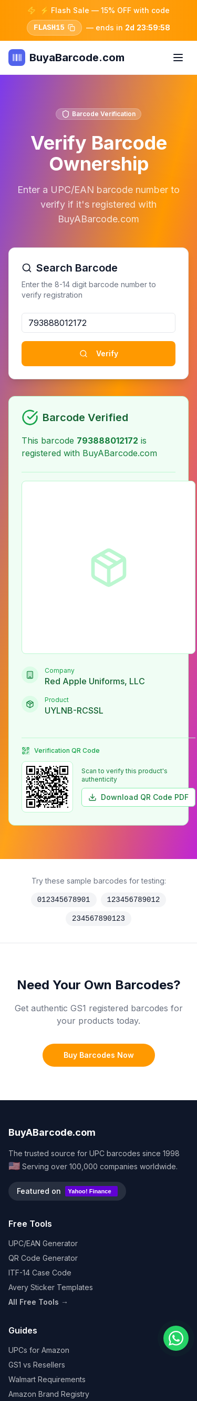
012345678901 (63, 900)
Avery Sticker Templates (50, 1287)
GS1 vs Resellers (36, 1364)
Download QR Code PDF (138, 797)
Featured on (67, 1191)
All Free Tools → (38, 1301)
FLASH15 (54, 28)
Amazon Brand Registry (48, 1393)
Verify (98, 353)
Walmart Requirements (47, 1379)
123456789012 (133, 900)
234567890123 (98, 918)
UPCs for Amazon (38, 1350)
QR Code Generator (43, 1257)
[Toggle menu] (178, 57)
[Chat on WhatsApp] (176, 1338)
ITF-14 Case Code (39, 1272)
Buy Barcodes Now (99, 1054)
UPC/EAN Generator (43, 1243)
